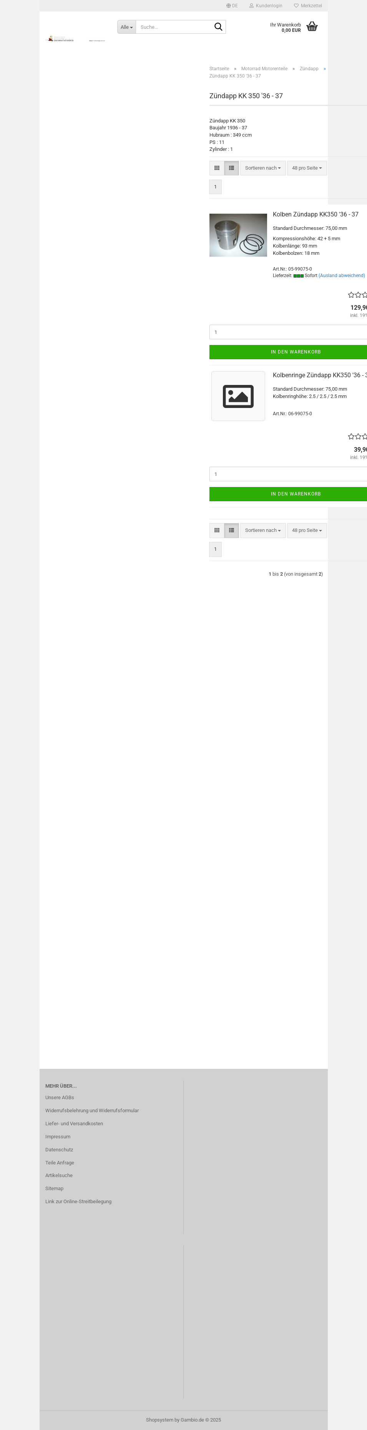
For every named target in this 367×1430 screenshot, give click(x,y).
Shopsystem (159, 1420)
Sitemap (54, 1188)
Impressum (57, 1136)
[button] (232, 6)
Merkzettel (308, 5)
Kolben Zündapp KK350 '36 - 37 (316, 214)
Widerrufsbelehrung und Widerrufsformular (92, 1110)
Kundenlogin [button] (265, 5)
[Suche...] (126, 27)
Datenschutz (59, 1150)
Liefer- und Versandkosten (74, 1123)
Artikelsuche (59, 1175)
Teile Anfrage (59, 1163)
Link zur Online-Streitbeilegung (78, 1201)
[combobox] (263, 168)
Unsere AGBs (59, 1097)
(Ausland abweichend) (342, 275)
